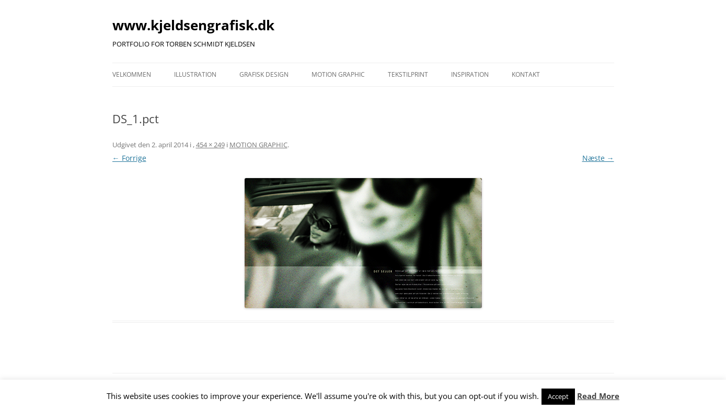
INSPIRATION (470, 74)
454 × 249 (210, 144)
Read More (598, 396)
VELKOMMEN (131, 74)
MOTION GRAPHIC (338, 74)
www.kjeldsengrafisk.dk (193, 25)
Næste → (598, 158)
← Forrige (129, 158)
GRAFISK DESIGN (264, 74)
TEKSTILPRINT (408, 74)
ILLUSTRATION (195, 74)
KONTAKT (526, 74)
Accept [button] (558, 396)
